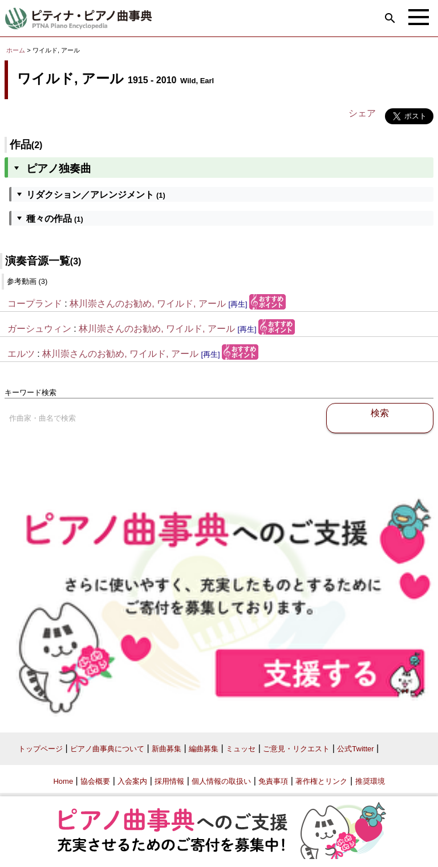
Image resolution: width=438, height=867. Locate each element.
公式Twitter (355, 748)
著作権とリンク (321, 781)
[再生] (237, 304)
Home (63, 781)
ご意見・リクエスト (296, 748)
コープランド (34, 303)
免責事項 (273, 781)
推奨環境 (370, 781)
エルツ (21, 354)
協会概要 (95, 781)
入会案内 (132, 781)
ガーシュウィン (39, 328)
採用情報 (169, 781)
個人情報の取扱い (221, 781)
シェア (362, 113)
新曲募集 (166, 748)
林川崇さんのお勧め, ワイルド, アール (148, 303)
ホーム (15, 50)
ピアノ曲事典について (107, 748)
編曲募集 (203, 748)
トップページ (40, 748)
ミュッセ (241, 748)
